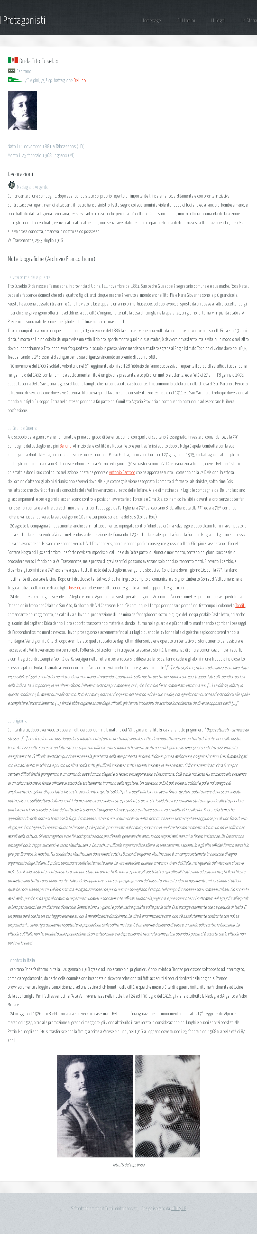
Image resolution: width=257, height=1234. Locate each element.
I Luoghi (218, 20)
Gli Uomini (186, 20)
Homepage (151, 20)
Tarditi (240, 606)
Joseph (74, 588)
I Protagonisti (22, 21)
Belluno (80, 80)
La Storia (249, 20)
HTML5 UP (178, 1209)
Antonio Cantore (122, 472)
